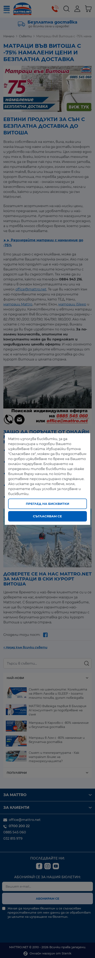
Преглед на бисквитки (47, 504)
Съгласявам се (47, 516)
